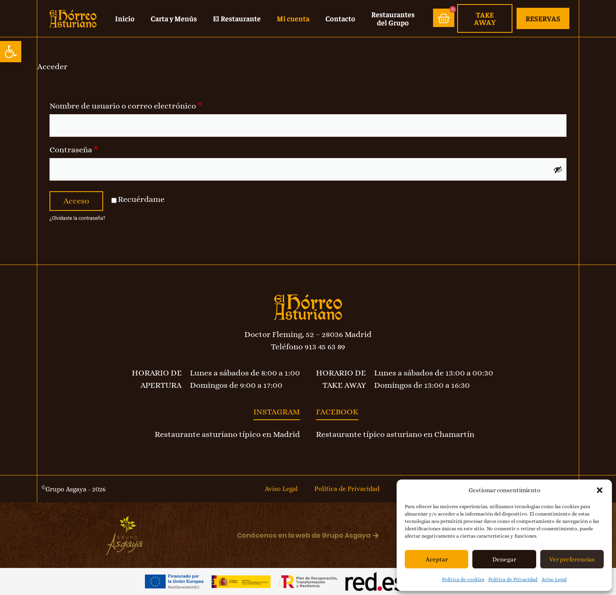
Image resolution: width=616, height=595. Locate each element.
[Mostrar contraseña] (557, 169)
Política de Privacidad (512, 579)
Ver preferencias (572, 559)
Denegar (504, 559)
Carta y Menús (174, 18)
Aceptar (437, 559)
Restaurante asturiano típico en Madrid (227, 434)
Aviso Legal (554, 579)
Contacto (340, 18)
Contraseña (95, 148)
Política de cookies (463, 579)
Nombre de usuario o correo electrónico (147, 104)
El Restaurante (237, 18)
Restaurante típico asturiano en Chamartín (395, 434)
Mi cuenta (293, 18)
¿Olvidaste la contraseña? (77, 218)
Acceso (76, 201)
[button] (10, 51)
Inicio (125, 18)
